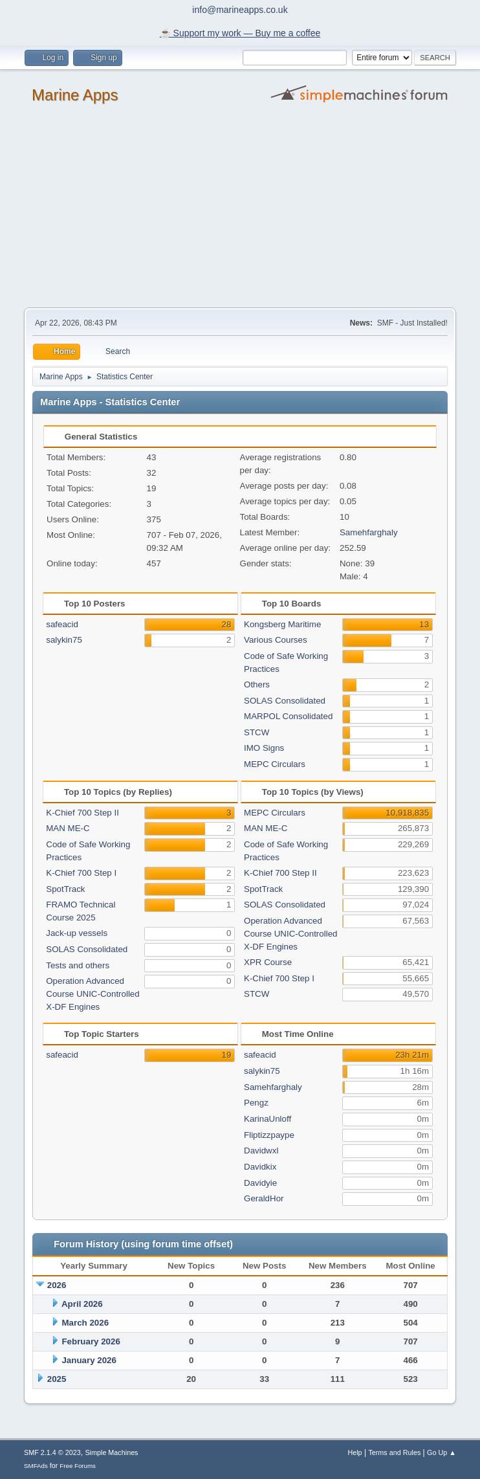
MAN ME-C (67, 828)
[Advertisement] (240, 210)
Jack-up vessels (76, 933)
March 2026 (85, 1323)
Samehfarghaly (369, 532)
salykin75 (64, 640)
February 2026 (90, 1341)
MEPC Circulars (274, 764)
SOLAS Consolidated (284, 701)
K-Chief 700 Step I (81, 873)
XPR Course (268, 962)
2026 (57, 1285)
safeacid (62, 624)
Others (257, 684)
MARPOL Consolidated (288, 716)
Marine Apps (75, 95)
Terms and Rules (394, 1452)
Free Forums (78, 1465)
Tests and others (77, 965)
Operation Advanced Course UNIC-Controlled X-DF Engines (92, 994)
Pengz (256, 1102)
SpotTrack (65, 889)
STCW (256, 732)
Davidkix (260, 1167)
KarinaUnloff (267, 1119)
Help (354, 1452)
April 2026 (82, 1304)
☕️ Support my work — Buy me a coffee (240, 33)
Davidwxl (261, 1150)
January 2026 (88, 1360)
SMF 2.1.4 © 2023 (52, 1452)
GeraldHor (263, 1198)
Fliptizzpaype (269, 1135)
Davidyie (260, 1183)
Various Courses (275, 640)
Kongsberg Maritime (282, 624)
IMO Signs (264, 748)
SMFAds (36, 1465)
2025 (57, 1379)
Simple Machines (111, 1452)
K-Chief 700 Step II (82, 812)
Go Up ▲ (441, 1452)
